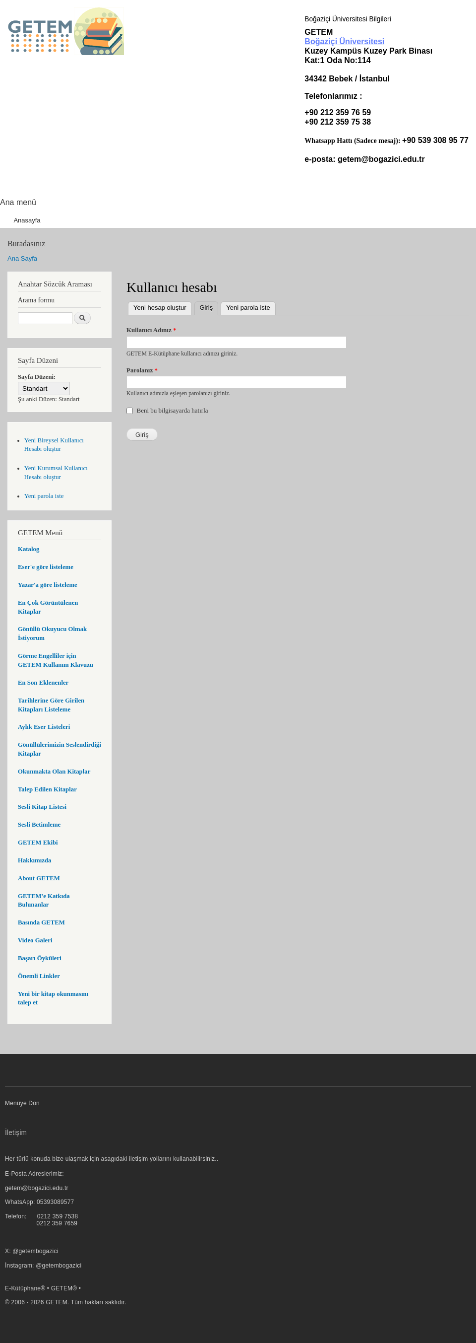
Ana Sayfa (22, 258)
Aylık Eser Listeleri (44, 726)
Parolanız (142, 370)
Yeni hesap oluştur (159, 307)
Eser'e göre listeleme (45, 567)
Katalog (28, 549)
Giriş (209, 306)
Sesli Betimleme (39, 824)
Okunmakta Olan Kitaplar (54, 771)
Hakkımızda (34, 860)
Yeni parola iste (44, 496)
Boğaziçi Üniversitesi (344, 41)
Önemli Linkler (39, 976)
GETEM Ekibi (38, 842)
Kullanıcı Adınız (151, 330)
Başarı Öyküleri (39, 958)
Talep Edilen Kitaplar (47, 789)
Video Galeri (35, 940)
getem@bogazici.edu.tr (381, 159)
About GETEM (39, 878)
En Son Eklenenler (43, 682)
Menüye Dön (22, 1103)
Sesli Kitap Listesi (42, 806)
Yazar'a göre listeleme (47, 584)
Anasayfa (26, 220)
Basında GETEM (41, 922)
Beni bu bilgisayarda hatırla (172, 410)
